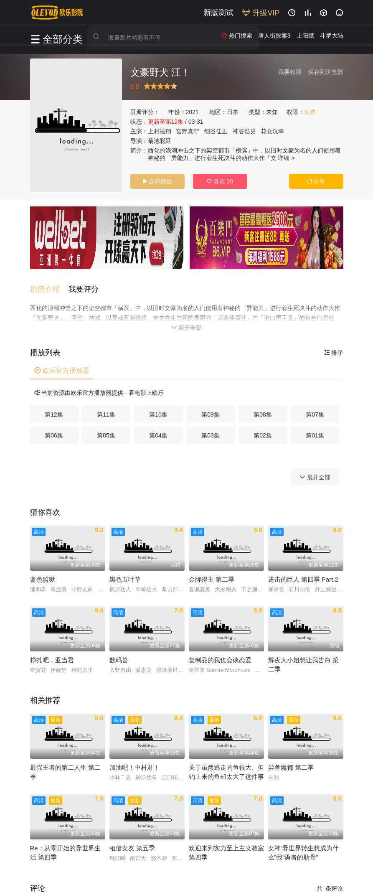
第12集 (54, 411)
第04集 (158, 432)
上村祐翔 (159, 131)
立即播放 (157, 181)
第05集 (106, 432)
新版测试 (218, 12)
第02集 (263, 432)
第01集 (315, 432)
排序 (333, 349)
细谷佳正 (216, 131)
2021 (192, 112)
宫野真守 (187, 131)
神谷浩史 (244, 131)
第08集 (263, 411)
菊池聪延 (159, 140)
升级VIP (260, 13)
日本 (233, 112)
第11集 (106, 411)
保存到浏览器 (325, 72)
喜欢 (220, 181)
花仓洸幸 (272, 131)
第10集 (158, 411)
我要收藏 (290, 72)
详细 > (286, 158)
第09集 (210, 411)
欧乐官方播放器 (61, 367)
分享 (316, 181)
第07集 (315, 411)
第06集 (54, 432)
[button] (49, 287)
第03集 (210, 432)
